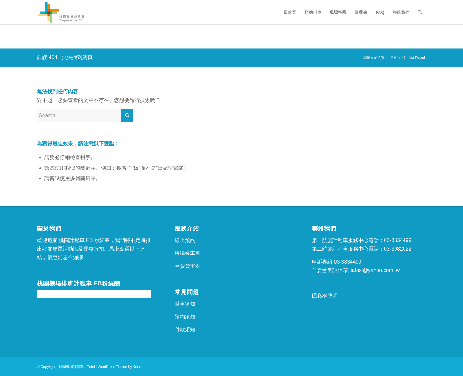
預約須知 (185, 316)
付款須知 (185, 329)
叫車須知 (185, 304)
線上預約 (185, 240)
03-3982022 (397, 249)
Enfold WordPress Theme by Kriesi (114, 367)
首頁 (393, 57)
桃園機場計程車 (71, 367)
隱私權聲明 (325, 296)
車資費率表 (187, 266)
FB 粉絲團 (98, 240)
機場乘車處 (187, 253)
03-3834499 (397, 240)
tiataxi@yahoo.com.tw (374, 270)
